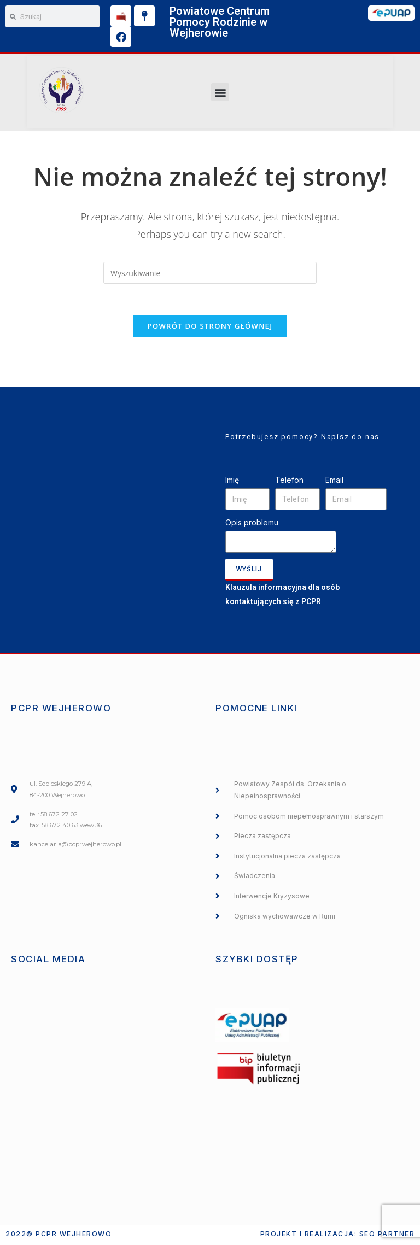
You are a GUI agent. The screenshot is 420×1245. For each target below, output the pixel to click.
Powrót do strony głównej (210, 328)
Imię (232, 482)
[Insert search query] (210, 273)
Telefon (289, 482)
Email (334, 482)
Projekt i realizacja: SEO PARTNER (337, 1236)
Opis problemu (251, 525)
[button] (220, 92)
